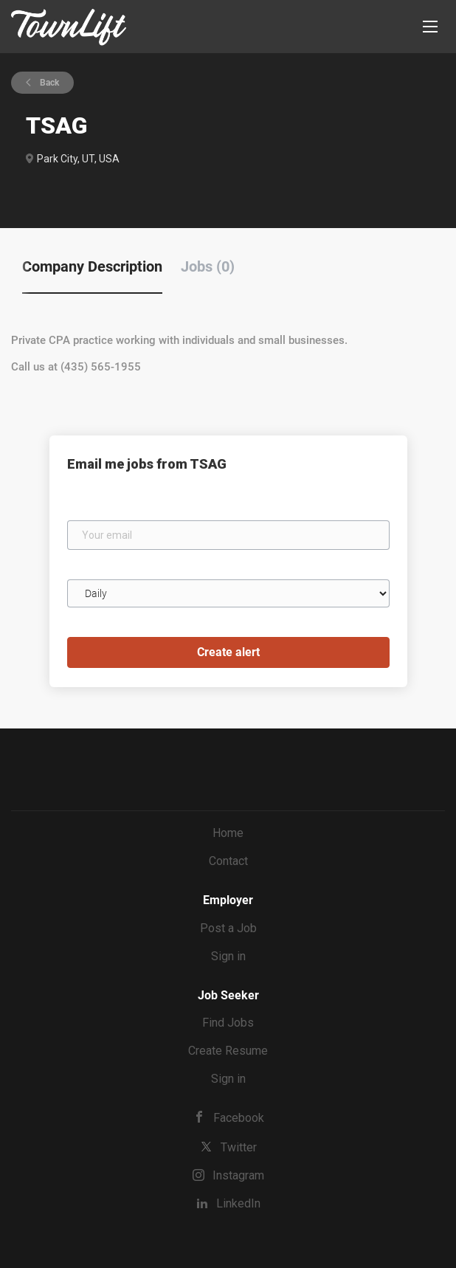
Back (48, 82)
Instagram (238, 1175)
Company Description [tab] (92, 266)
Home (228, 833)
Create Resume (228, 1051)
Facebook (238, 1118)
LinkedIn (238, 1203)
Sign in (228, 956)
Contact (228, 861)
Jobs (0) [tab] (208, 266)
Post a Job (228, 928)
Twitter (239, 1147)
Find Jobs (228, 1023)
